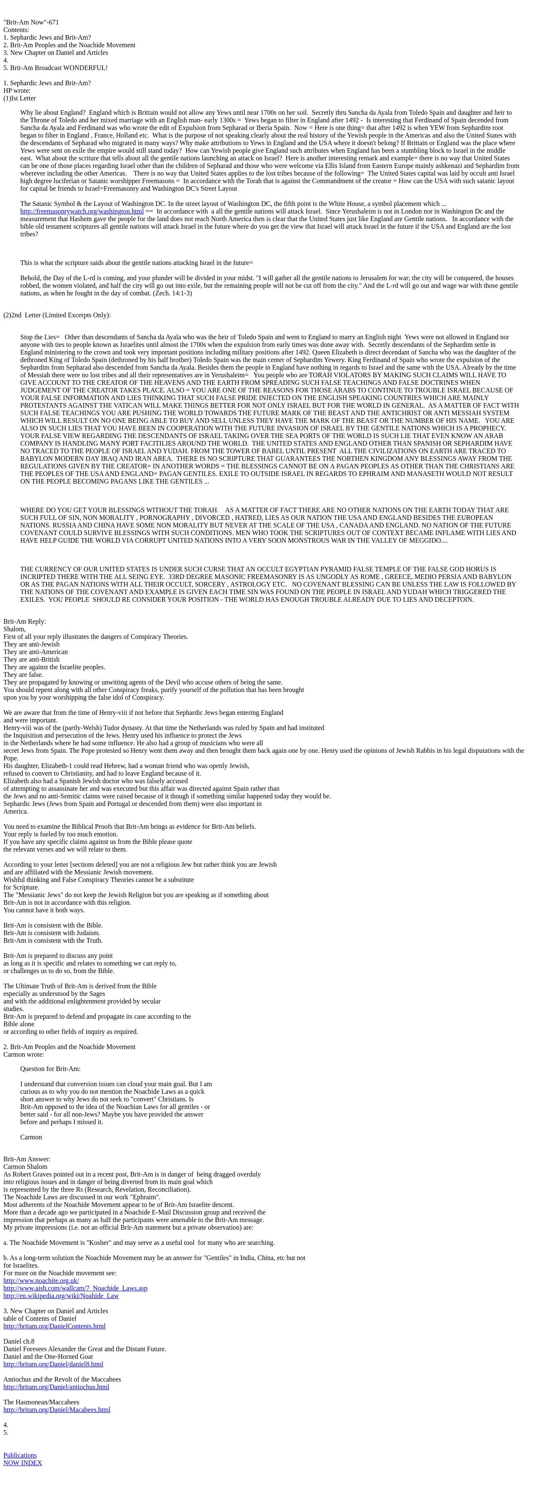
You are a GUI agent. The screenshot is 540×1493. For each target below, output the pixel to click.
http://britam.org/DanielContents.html (54, 1326)
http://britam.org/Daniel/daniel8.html (53, 1364)
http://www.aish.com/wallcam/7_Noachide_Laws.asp (75, 1288)
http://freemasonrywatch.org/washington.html (82, 211)
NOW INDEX (22, 1462)
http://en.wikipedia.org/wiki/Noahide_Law (61, 1295)
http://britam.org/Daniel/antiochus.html (56, 1386)
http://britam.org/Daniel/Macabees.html (57, 1409)
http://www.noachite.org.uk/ (41, 1280)
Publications (20, 1455)
